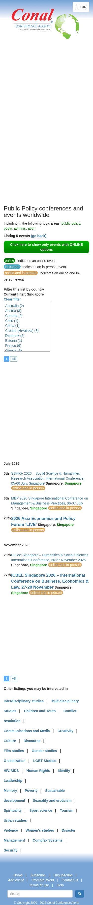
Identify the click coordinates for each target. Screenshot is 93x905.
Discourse (32, 741)
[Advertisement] (23, 129)
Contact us (70, 880)
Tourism (66, 810)
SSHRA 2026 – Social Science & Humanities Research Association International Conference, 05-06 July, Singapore (48, 478)
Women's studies (40, 830)
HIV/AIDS (11, 771)
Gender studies (44, 751)
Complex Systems (48, 840)
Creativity (65, 731)
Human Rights (38, 771)
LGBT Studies (44, 761)
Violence (11, 830)
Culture (10, 741)
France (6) (13, 346)
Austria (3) (13, 311)
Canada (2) (14, 316)
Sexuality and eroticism (52, 801)
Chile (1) (11, 321)
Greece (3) (13, 350)
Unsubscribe (63, 875)
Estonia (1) (13, 341)
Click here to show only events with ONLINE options (46, 247)
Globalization (15, 761)
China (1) (12, 326)
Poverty (31, 791)
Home (18, 875)
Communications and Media (27, 731)
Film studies (14, 751)
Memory (10, 791)
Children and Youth (40, 711)
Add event (16, 880)
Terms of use (39, 885)
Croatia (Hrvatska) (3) (22, 331)
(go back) (38, 236)
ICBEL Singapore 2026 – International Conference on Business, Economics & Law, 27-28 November (50, 581)
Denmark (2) (15, 336)
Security (10, 850)
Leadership (13, 781)
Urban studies (15, 820)
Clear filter (12, 299)
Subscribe (38, 875)
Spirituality (13, 810)
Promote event (42, 880)
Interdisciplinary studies (24, 701)
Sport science (41, 810)
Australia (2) (14, 306)
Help (60, 885)
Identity (64, 771)
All (14, 359)
